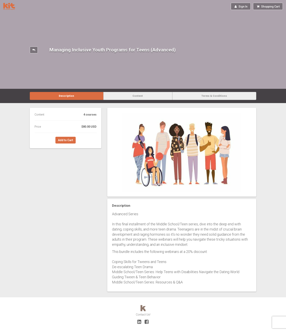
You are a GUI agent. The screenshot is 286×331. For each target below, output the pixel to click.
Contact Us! (143, 314)
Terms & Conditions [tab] (214, 95)
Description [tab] (66, 95)
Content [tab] (137, 95)
